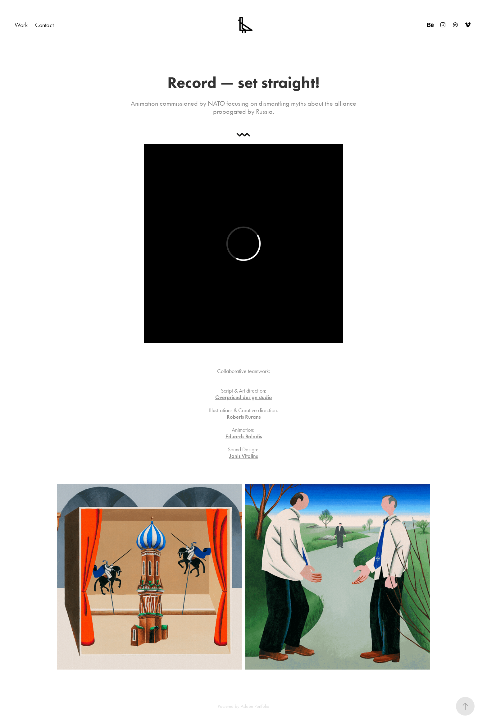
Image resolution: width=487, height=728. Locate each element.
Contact (44, 25)
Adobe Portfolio (255, 706)
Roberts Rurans (244, 416)
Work (21, 25)
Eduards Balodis (243, 436)
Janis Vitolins (243, 456)
